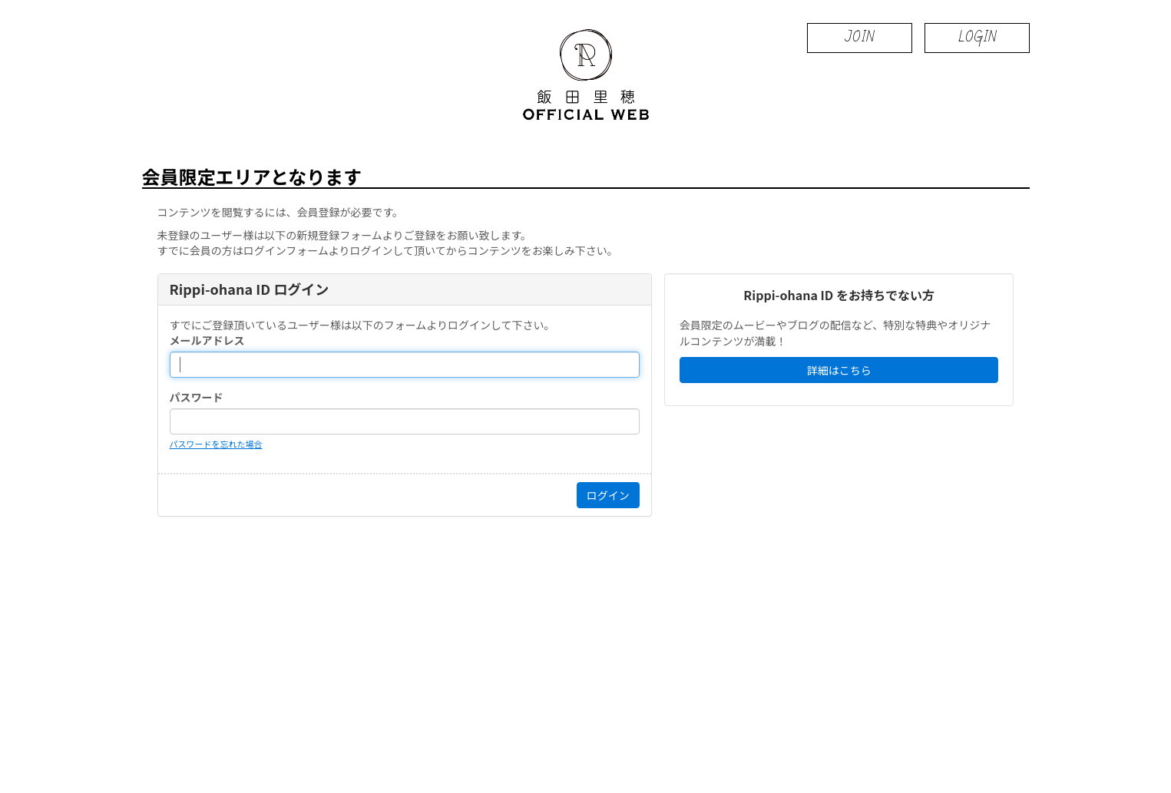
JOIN (859, 37)
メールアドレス (207, 340)
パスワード (196, 397)
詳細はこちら (839, 370)
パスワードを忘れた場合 (216, 444)
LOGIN (977, 37)
